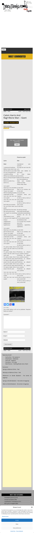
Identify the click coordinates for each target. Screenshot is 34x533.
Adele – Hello (7, 112)
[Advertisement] (17, 30)
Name (5, 333)
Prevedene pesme (14, 124)
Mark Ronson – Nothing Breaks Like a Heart (16, 366)
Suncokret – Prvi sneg (11, 364)
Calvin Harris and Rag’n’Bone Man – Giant (15, 118)
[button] (32, 507)
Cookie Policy (12, 531)
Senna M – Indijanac (10, 362)
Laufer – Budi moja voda (24, 112)
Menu (4, 49)
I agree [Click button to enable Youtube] (17, 146)
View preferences (17, 528)
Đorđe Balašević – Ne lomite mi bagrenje (18, 383)
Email (5, 338)
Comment (6, 316)
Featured (6, 124)
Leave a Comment (7, 130)
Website (6, 342)
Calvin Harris (9, 129)
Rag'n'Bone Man (15, 129)
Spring (12, 127)
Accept (17, 520)
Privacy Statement (19, 531)
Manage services (5, 516)
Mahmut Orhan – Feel (13, 371)
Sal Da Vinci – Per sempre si (12, 359)
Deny (17, 524)
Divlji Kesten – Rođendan (11, 361)
